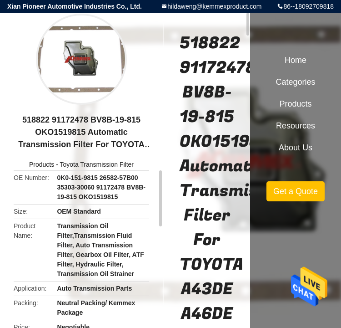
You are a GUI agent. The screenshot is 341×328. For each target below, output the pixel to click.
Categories (295, 82)
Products (41, 164)
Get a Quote (295, 191)
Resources (295, 125)
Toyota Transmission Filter (97, 164)
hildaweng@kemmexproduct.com (214, 6)
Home (295, 60)
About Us (295, 147)
